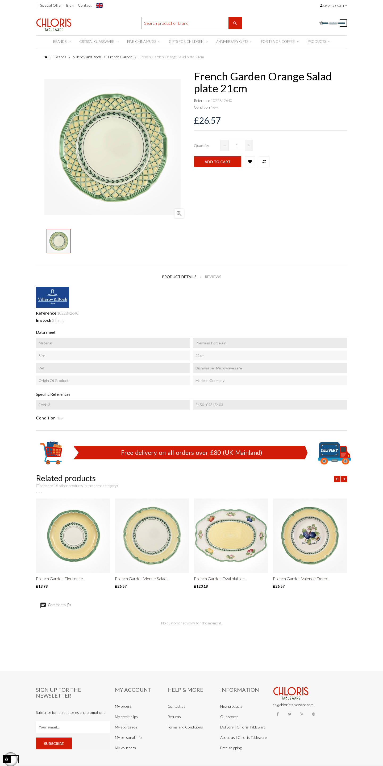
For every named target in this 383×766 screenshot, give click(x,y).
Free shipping (231, 748)
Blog (70, 5)
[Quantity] (237, 145)
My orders (123, 706)
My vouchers (125, 748)
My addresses (126, 727)
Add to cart (218, 161)
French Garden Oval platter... (220, 578)
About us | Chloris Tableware (243, 737)
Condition (202, 107)
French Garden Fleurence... (60, 578)
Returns (174, 716)
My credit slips (126, 716)
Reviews (213, 276)
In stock (43, 320)
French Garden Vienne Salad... (142, 578)
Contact (85, 5)
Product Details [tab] (179, 276)
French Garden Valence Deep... (301, 578)
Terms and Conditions (185, 727)
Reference (202, 100)
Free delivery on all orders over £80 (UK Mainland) (191, 452)
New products (231, 706)
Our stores (229, 716)
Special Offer (51, 5)
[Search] (191, 23)
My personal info (128, 737)
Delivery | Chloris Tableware (243, 727)
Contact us (176, 706)
